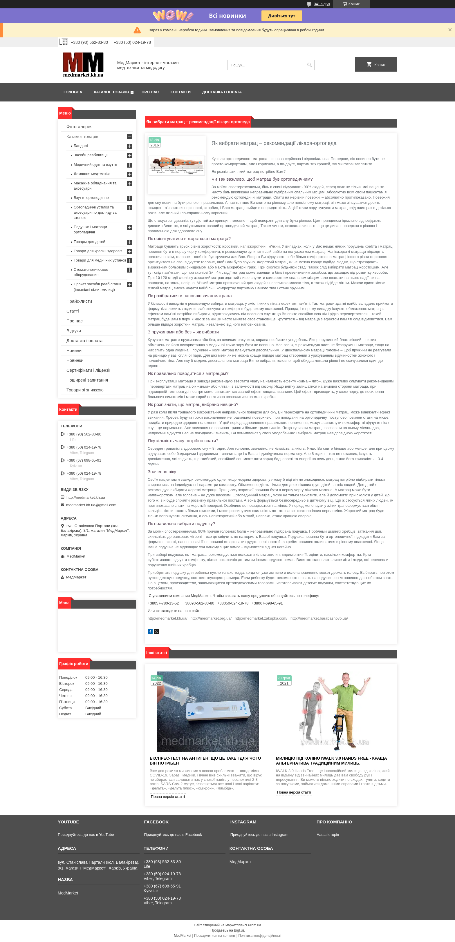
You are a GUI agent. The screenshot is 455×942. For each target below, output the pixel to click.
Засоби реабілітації (91, 155)
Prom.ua (254, 926)
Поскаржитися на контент (214, 936)
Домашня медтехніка (92, 174)
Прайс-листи (79, 301)
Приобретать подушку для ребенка (178, 572)
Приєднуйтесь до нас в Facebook (173, 835)
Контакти (181, 92)
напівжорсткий (253, 246)
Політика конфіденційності (259, 936)
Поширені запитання (87, 379)
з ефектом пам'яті (294, 303)
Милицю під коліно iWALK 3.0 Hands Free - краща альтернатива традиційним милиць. (331, 761)
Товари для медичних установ (100, 260)
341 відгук (322, 4)
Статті (72, 310)
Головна (73, 92)
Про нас (150, 92)
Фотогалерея (79, 126)
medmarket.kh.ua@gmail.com (91, 505)
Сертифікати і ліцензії (88, 370)
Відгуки (73, 330)
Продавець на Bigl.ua (227, 931)
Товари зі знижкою (85, 389)
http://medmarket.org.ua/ (211, 618)
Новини (74, 350)
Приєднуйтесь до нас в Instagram (259, 835)
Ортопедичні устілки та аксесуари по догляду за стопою (95, 212)
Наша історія (328, 835)
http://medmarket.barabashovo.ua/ (319, 618)
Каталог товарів (111, 92)
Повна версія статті (168, 797)
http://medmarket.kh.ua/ (167, 618)
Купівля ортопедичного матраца (239, 159)
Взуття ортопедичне (91, 197)
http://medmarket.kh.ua (85, 497)
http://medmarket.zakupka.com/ (261, 618)
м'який (274, 246)
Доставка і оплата (222, 92)
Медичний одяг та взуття (95, 164)
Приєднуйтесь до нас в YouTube (86, 835)
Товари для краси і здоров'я (98, 251)
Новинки (75, 360)
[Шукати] (309, 65)
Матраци (155, 246)
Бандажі (81, 146)
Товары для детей (89, 241)
